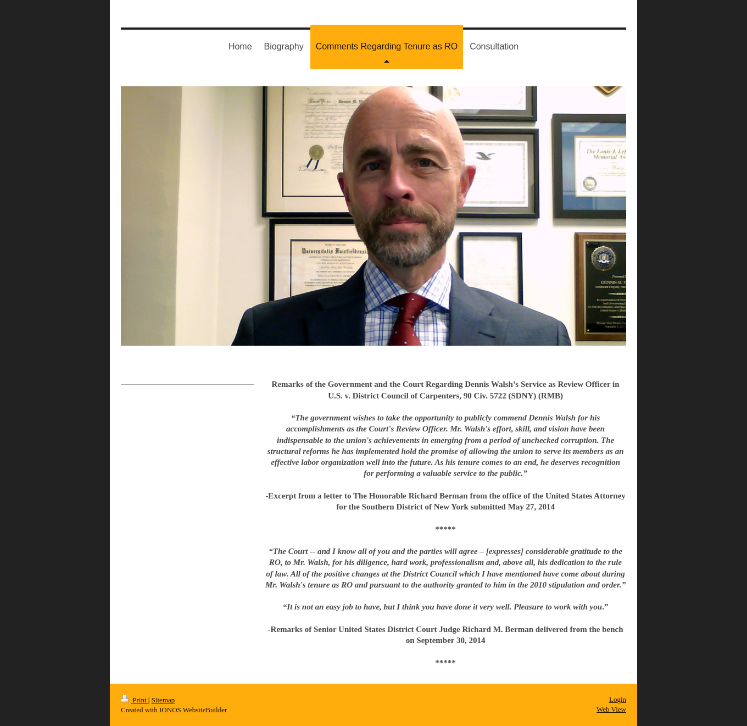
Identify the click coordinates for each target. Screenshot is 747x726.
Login (617, 699)
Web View (611, 709)
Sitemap (163, 700)
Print (134, 700)
